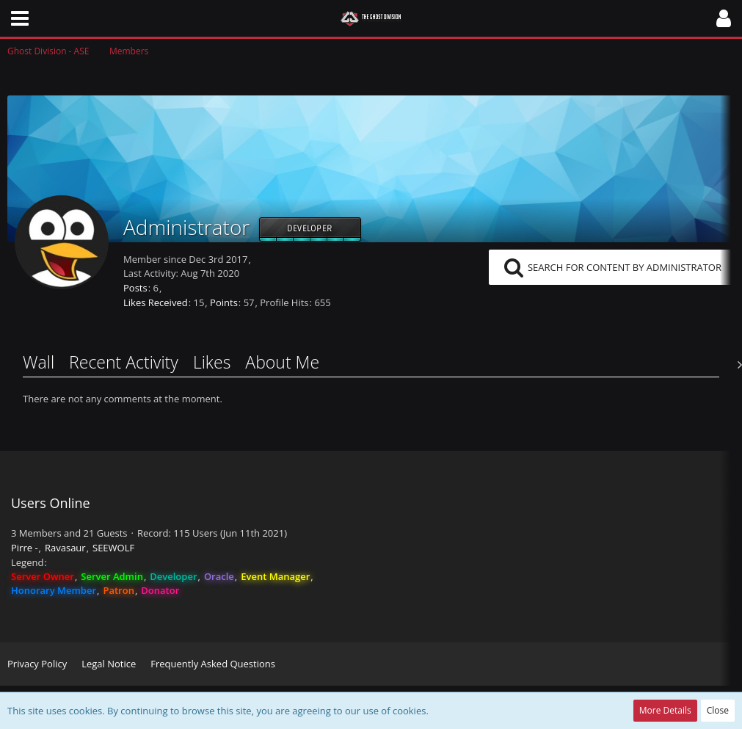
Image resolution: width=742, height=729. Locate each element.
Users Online (50, 503)
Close (718, 710)
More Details (665, 710)
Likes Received (155, 302)
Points (224, 302)
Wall (38, 362)
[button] (19, 18)
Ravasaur (65, 547)
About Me (282, 362)
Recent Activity (123, 362)
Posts (135, 287)
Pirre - (24, 547)
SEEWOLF (113, 547)
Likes (211, 362)
